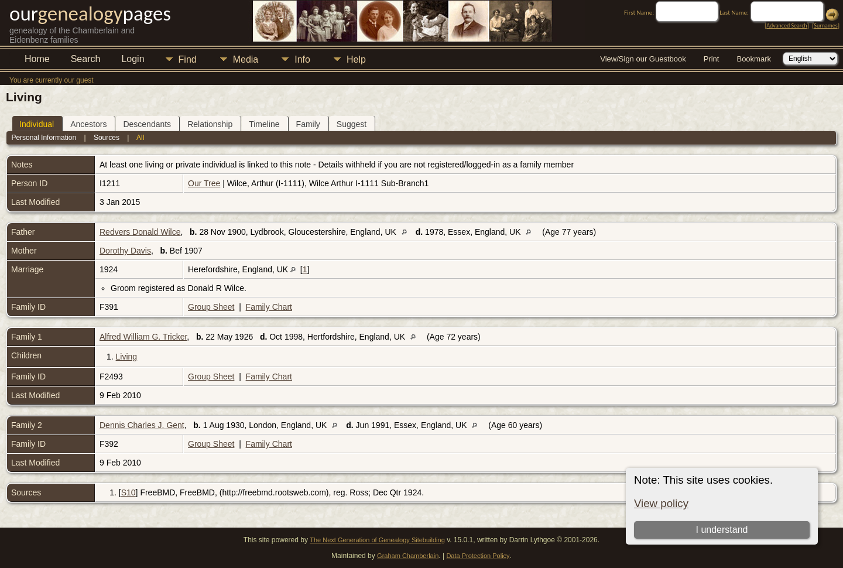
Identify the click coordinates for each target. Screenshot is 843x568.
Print (711, 58)
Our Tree (204, 183)
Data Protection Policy (477, 555)
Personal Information (43, 138)
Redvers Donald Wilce (140, 232)
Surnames (825, 25)
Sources (106, 138)
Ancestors (88, 124)
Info (302, 59)
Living (127, 356)
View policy (661, 503)
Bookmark (753, 58)
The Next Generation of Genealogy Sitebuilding (377, 539)
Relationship (209, 124)
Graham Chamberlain (407, 555)
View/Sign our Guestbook (643, 58)
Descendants (147, 124)
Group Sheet (211, 307)
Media (246, 59)
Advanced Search (786, 25)
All (140, 138)
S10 (128, 492)
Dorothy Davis (125, 250)
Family (308, 124)
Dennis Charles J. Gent (142, 425)
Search (86, 59)
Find (188, 59)
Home (37, 59)
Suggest (351, 124)
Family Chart (269, 307)
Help (356, 59)
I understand (721, 530)
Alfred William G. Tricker (143, 336)
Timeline (264, 124)
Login (132, 59)
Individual (36, 124)
